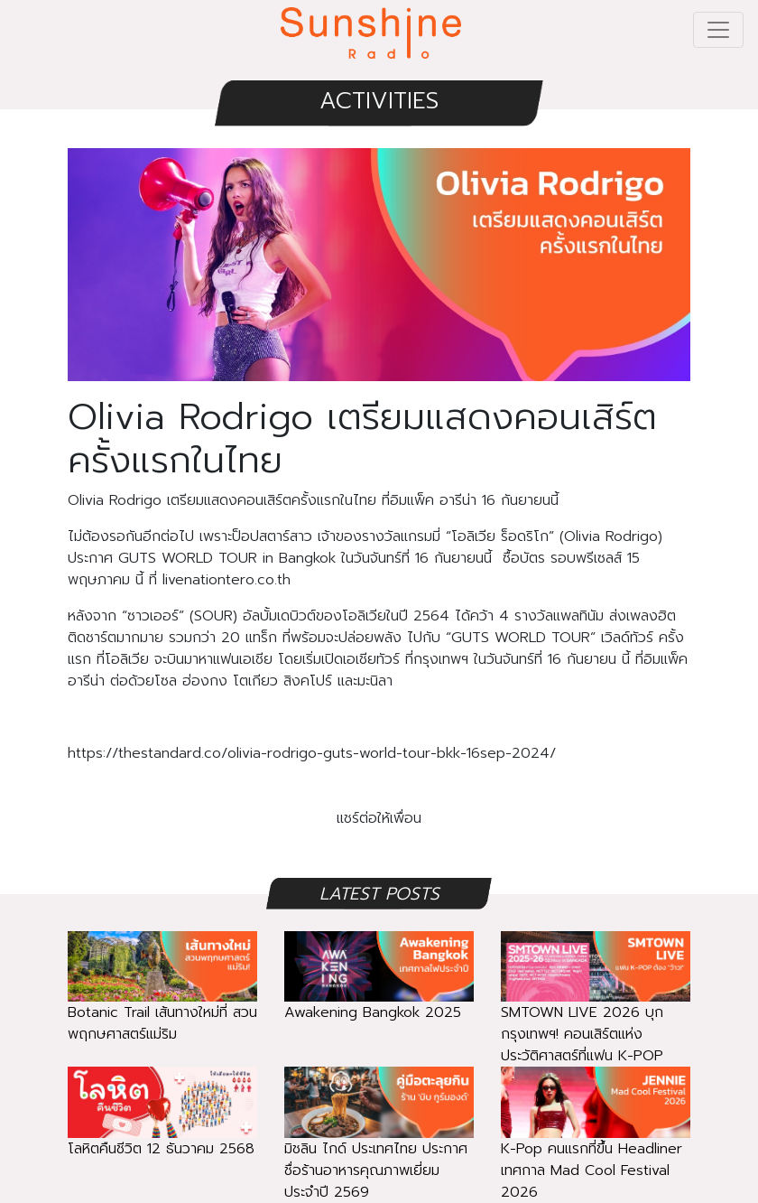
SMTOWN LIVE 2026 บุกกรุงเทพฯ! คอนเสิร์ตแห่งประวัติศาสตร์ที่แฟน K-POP (595, 1011)
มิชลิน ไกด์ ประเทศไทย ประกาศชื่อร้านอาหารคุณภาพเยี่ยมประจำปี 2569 (379, 1147)
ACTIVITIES (379, 100)
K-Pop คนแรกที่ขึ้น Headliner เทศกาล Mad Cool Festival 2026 (595, 1147)
